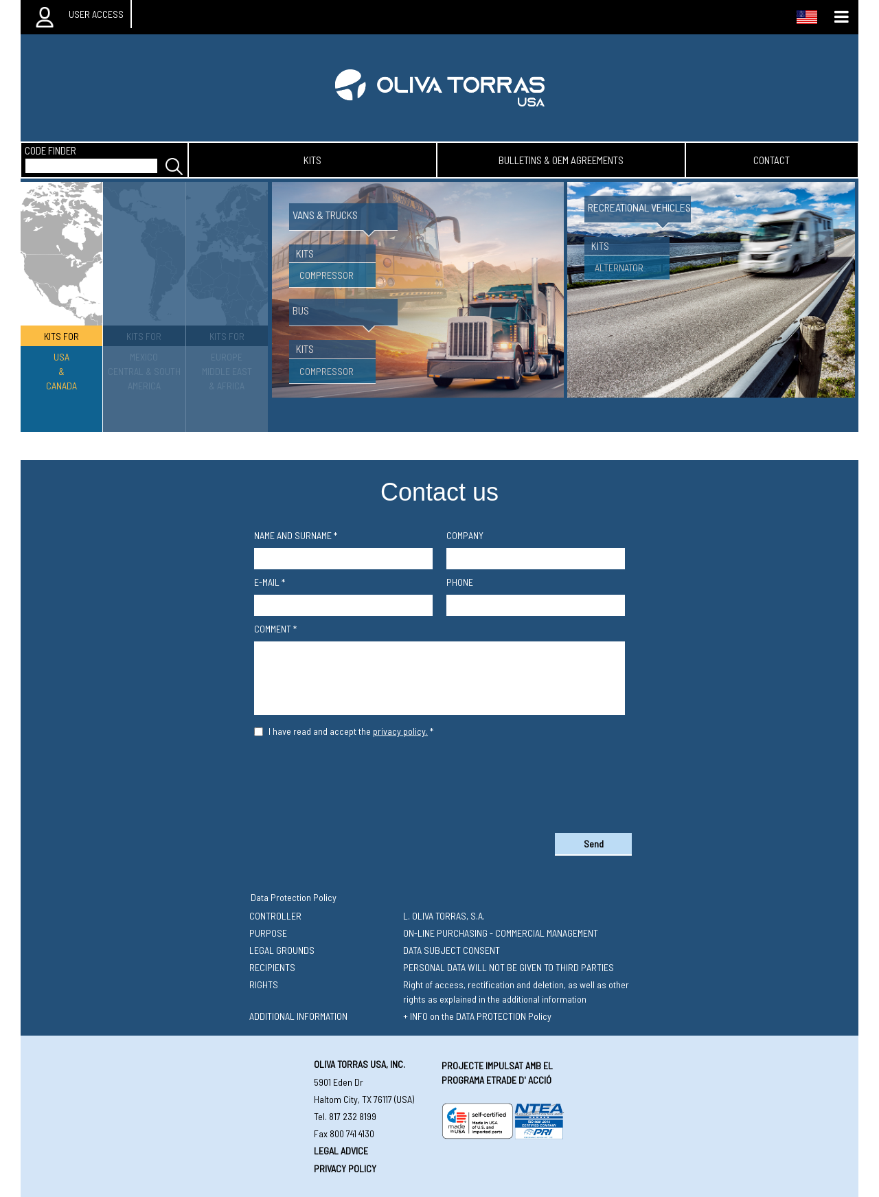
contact (771, 160)
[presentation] (439, 782)
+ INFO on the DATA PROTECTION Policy (477, 1016)
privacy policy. (400, 731)
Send (594, 844)
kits (312, 160)
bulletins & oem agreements (561, 160)
